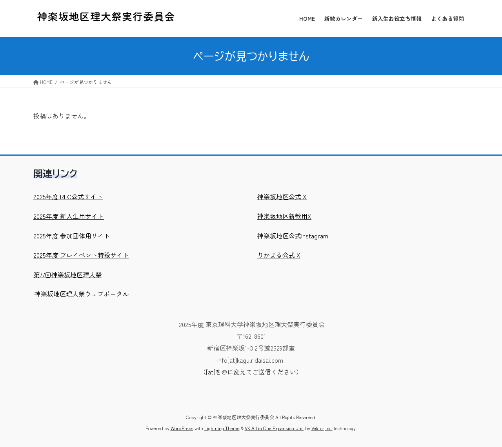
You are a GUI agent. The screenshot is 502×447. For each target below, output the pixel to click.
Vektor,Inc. (322, 428)
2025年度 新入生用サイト (68, 216)
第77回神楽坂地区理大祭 (67, 274)
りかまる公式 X (278, 255)
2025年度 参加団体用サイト (71, 235)
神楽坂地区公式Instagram (292, 235)
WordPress (182, 428)
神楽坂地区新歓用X (284, 216)
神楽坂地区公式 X (282, 196)
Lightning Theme (222, 428)
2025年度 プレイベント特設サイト (81, 255)
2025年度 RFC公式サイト (68, 196)
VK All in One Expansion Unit (274, 428)
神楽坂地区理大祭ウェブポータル (82, 293)
